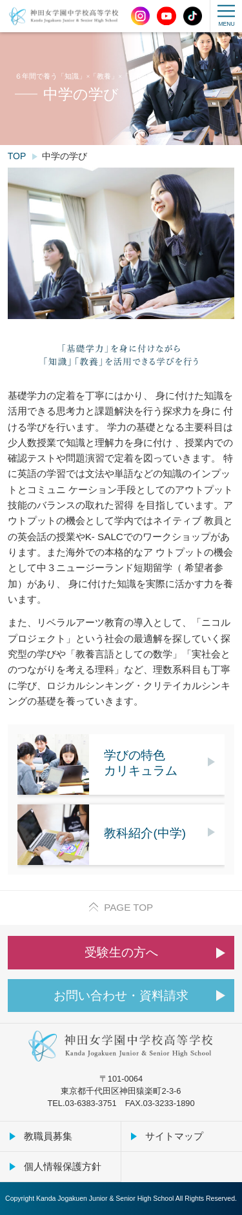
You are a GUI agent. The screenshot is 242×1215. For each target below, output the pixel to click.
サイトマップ (174, 1136)
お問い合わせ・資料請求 (121, 995)
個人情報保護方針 (62, 1166)
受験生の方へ (121, 952)
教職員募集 (48, 1136)
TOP (17, 156)
